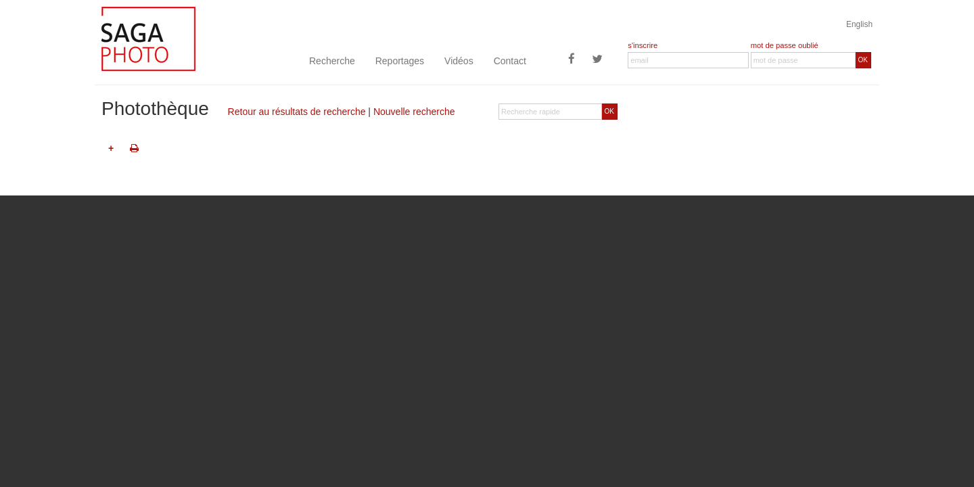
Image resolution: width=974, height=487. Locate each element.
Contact (510, 60)
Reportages (399, 60)
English (859, 24)
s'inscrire (642, 45)
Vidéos (458, 60)
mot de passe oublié (784, 45)
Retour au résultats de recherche (297, 111)
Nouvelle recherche (414, 111)
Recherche (332, 60)
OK (863, 60)
